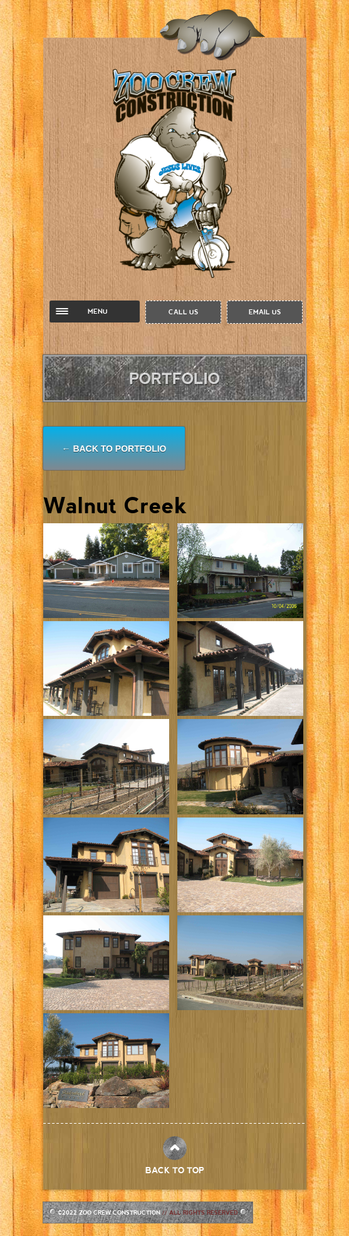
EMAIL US (265, 312)
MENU (98, 311)
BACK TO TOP (174, 1170)
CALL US (183, 312)
